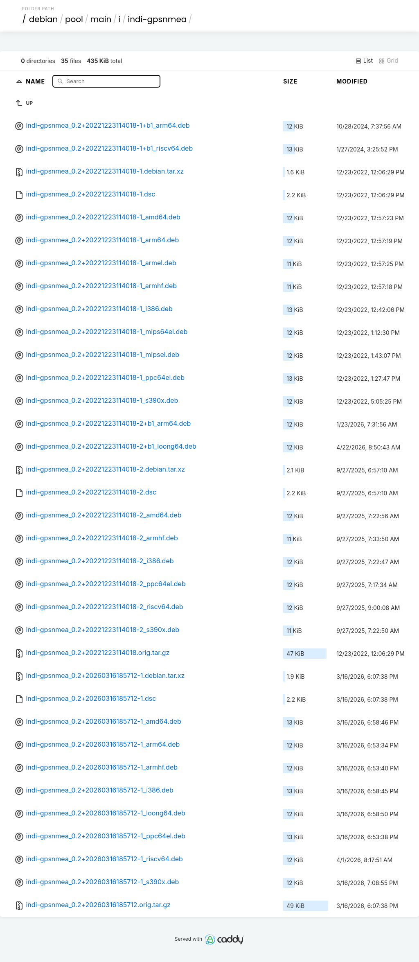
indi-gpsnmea (157, 19)
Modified (352, 81)
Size (290, 81)
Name (36, 80)
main (101, 19)
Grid (388, 60)
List (364, 60)
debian (43, 19)
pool (74, 19)
